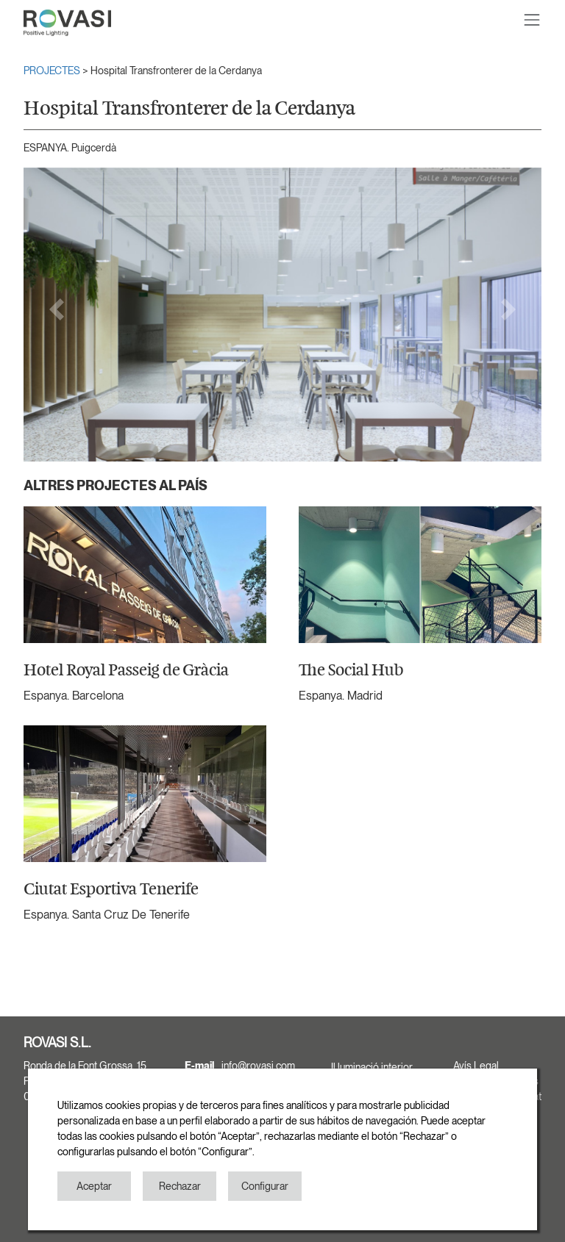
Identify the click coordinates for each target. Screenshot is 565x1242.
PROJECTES (53, 70)
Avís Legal (476, 1066)
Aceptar (94, 1186)
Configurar (264, 1186)
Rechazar (180, 1186)
